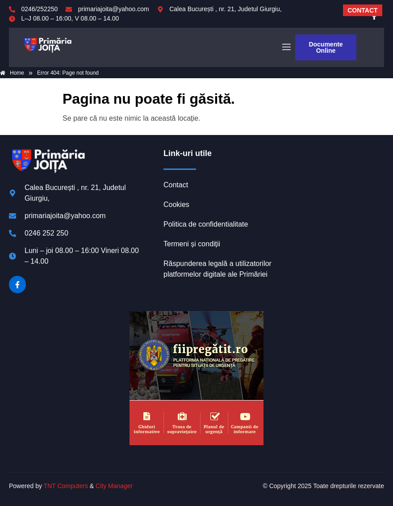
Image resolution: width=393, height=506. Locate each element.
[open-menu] (286, 47)
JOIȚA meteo (328, 181)
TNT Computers (66, 485)
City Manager (114, 485)
